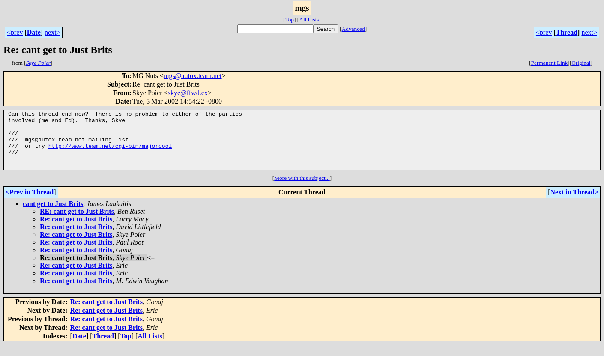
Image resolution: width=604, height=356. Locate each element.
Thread (566, 32)
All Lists (309, 19)
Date (34, 32)
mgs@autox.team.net (193, 75)
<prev (15, 32)
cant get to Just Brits (53, 215)
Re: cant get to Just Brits (76, 230)
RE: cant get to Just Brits (77, 223)
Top (289, 19)
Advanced (353, 29)
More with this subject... (302, 189)
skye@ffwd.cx (188, 92)
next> (52, 32)
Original (580, 63)
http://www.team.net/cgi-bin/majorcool (110, 153)
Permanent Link (549, 63)
